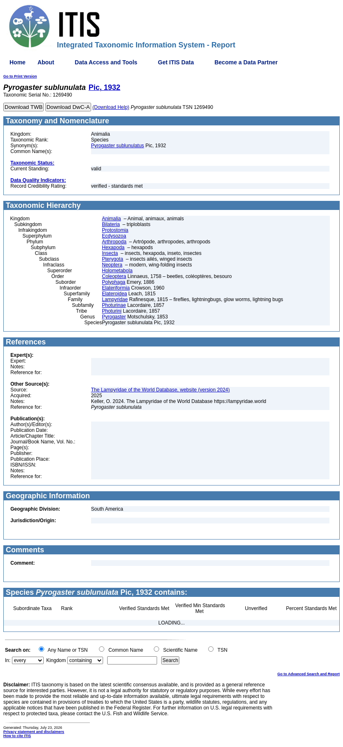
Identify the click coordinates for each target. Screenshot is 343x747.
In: (7, 660)
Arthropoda (114, 242)
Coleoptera (114, 276)
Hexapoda (113, 247)
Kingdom (56, 660)
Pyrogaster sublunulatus (117, 145)
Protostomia (115, 230)
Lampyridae (115, 299)
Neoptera (112, 265)
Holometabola (117, 270)
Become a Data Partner (245, 62)
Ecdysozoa (114, 236)
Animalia (111, 219)
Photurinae (114, 305)
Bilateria (111, 224)
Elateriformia (115, 288)
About (46, 62)
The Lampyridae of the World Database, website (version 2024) (160, 390)
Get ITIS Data (176, 62)
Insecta (110, 253)
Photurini (111, 311)
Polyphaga (113, 282)
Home (17, 62)
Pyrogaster (114, 317)
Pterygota (112, 259)
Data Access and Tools (106, 62)
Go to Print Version (20, 76)
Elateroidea (114, 294)
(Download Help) (110, 107)
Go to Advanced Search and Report (308, 674)
